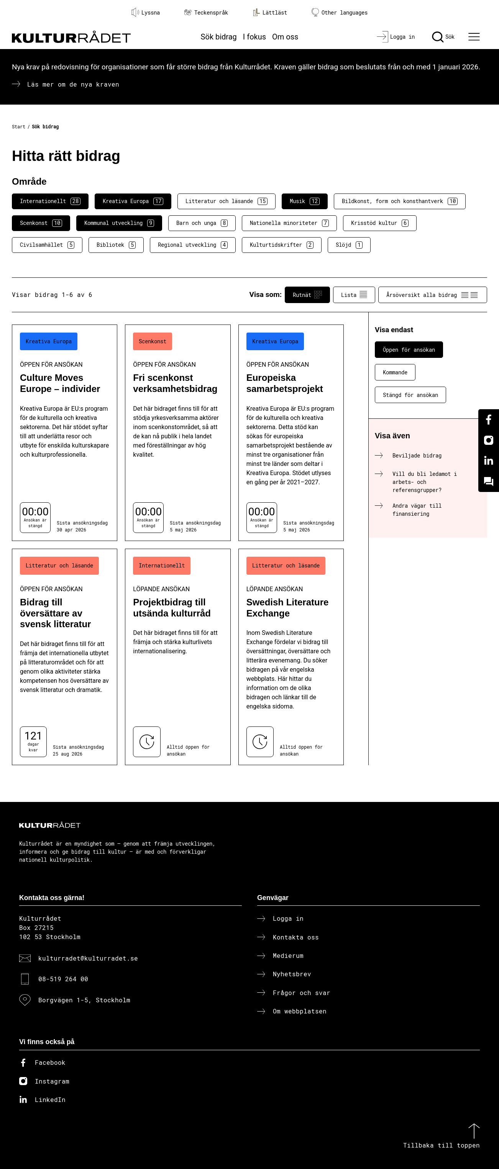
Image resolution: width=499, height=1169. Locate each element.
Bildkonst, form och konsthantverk (400, 201)
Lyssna (145, 12)
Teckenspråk (206, 12)
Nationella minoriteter (289, 223)
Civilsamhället (47, 245)
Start (18, 126)
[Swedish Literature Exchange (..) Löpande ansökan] (291, 657)
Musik (305, 201)
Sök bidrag (219, 36)
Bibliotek (116, 245)
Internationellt (50, 201)
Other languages (340, 12)
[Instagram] (488, 440)
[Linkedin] (488, 461)
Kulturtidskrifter (282, 245)
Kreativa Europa (133, 201)
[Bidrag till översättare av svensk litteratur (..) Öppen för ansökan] (64, 657)
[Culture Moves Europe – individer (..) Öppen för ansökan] (64, 433)
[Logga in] (395, 37)
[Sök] (443, 37)
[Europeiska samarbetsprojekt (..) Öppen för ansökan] (291, 433)
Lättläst (270, 12)
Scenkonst (41, 223)
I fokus (254, 36)
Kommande (395, 372)
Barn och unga (202, 223)
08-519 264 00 (63, 979)
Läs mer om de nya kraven (73, 84)
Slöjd (349, 245)
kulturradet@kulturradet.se (88, 958)
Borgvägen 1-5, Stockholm (84, 1000)
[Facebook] (488, 419)
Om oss (285, 36)
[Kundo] (488, 481)
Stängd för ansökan (410, 394)
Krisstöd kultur (380, 223)
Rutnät (307, 294)
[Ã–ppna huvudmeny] (475, 37)
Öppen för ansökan (409, 349)
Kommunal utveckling (119, 223)
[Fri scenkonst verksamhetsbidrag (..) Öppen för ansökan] (177, 433)
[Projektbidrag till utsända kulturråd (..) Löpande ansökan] (177, 657)
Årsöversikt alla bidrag (432, 294)
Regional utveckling (193, 245)
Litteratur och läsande (226, 201)
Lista (354, 294)
